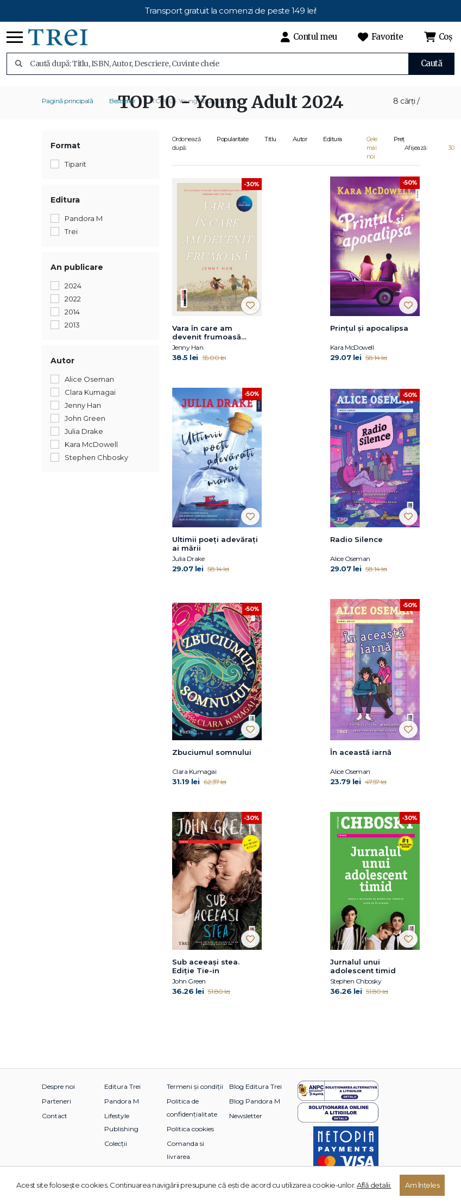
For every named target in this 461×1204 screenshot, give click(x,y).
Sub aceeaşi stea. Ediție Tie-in (205, 966)
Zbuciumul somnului (211, 752)
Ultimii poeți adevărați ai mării (215, 543)
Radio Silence (356, 539)
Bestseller (122, 101)
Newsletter (245, 1116)
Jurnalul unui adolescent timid (363, 966)
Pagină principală (67, 101)
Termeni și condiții (195, 1086)
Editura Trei (122, 1086)
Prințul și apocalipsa (369, 328)
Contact (54, 1116)
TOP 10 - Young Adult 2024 (191, 101)
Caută (432, 63)
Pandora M (121, 1101)
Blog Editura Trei (255, 1086)
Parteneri (56, 1101)
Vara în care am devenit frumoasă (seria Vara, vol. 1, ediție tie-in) (216, 333)
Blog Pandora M (254, 1101)
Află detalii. (374, 1185)
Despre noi (58, 1086)
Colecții (115, 1143)
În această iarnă (360, 752)
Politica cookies (190, 1129)
